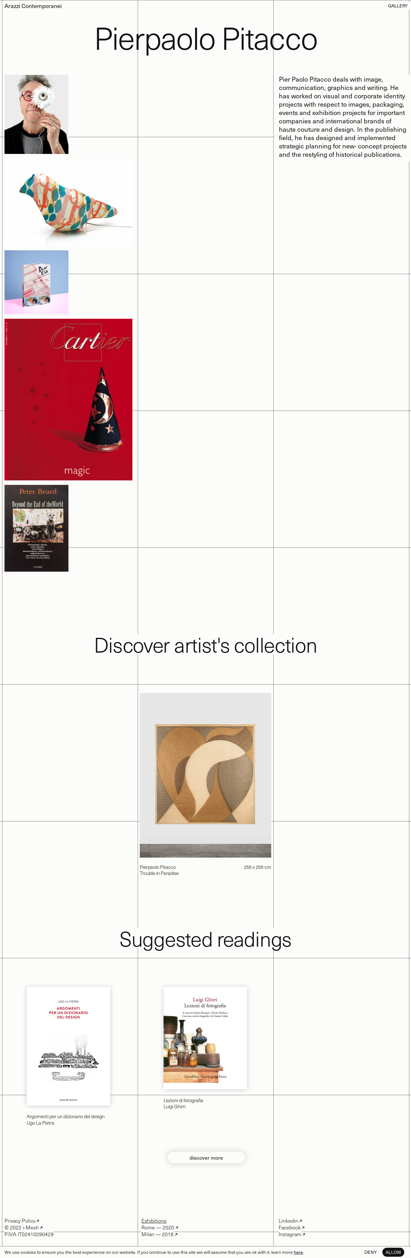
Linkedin (288, 1220)
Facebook (290, 1227)
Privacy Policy (19, 1220)
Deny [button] (370, 1252)
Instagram (290, 1234)
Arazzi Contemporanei (33, 6)
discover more (206, 1157)
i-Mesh (30, 1227)
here (298, 1252)
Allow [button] (393, 1252)
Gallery (398, 5)
